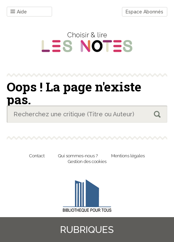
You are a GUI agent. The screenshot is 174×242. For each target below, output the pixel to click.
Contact (37, 155)
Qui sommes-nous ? (78, 155)
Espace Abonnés (144, 11)
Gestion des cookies (87, 161)
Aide (18, 12)
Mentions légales (128, 155)
